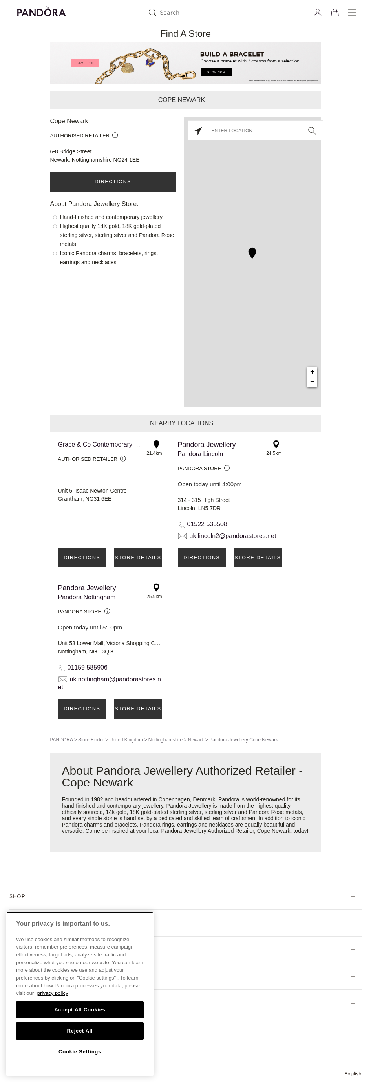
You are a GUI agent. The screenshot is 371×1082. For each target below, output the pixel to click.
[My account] (317, 12)
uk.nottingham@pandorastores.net (109, 683)
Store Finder (91, 740)
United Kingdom (126, 740)
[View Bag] (335, 12)
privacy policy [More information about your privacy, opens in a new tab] (52, 993)
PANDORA (61, 740)
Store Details (138, 557)
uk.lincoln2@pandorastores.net (233, 536)
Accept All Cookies (79, 1010)
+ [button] (312, 372)
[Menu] (352, 12)
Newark (196, 740)
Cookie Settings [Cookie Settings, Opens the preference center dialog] (79, 1052)
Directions (113, 181)
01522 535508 (207, 524)
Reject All (80, 1031)
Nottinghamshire (165, 740)
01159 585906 (88, 667)
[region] (80, 994)
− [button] (312, 382)
